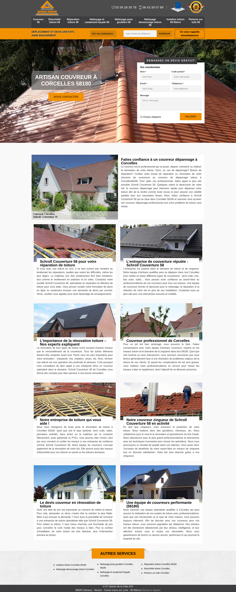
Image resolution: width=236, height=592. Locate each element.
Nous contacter (66, 97)
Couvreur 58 (38, 20)
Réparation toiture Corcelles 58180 (160, 564)
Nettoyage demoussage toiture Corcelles (75, 569)
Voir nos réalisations (102, 33)
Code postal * (178, 71)
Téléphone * (177, 83)
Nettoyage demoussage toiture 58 (150, 22)
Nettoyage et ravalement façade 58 (97, 20)
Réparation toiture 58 (73, 20)
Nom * (143, 71)
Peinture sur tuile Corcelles (156, 573)
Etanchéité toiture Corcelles (157, 568)
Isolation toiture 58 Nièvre (175, 20)
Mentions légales (152, 590)
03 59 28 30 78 (124, 7)
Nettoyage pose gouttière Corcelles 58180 (116, 566)
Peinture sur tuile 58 (196, 20)
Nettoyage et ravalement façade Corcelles (115, 574)
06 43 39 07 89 (151, 7)
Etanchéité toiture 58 (54, 20)
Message (144, 95)
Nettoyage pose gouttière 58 (124, 20)
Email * (143, 83)
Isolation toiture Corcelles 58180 (71, 565)
